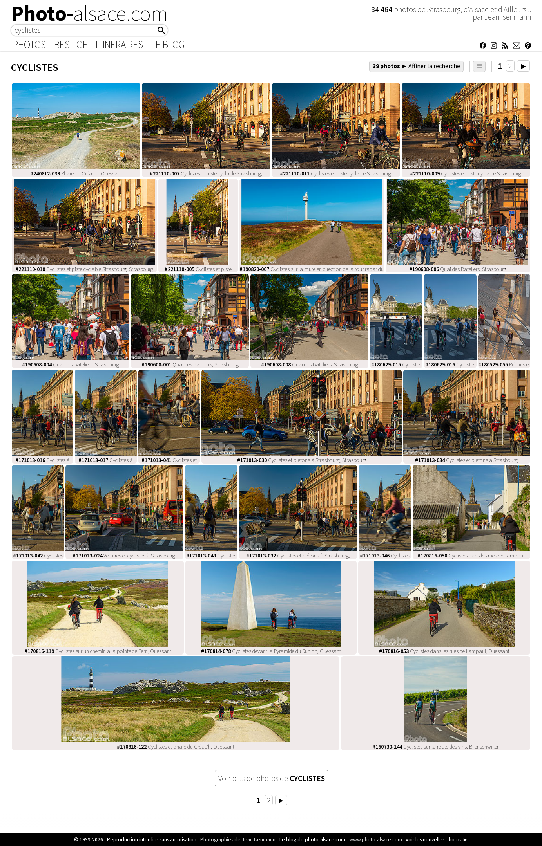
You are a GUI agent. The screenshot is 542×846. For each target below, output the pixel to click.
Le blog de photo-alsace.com (312, 839)
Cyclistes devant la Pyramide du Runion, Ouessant (271, 651)
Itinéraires (119, 44)
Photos (29, 44)
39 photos (416, 66)
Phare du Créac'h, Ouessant (76, 173)
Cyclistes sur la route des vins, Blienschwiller (435, 746)
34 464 (382, 9)
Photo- (89, 13)
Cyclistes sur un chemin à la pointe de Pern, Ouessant (97, 651)
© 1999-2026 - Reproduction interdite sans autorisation (135, 839)
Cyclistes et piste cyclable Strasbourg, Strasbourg (84, 268)
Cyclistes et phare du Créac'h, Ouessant (175, 746)
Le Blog (168, 44)
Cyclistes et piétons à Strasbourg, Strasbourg (301, 460)
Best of (70, 44)
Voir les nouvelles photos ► (437, 839)
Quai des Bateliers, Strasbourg (457, 268)
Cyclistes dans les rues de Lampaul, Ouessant (444, 651)
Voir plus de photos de (271, 778)
